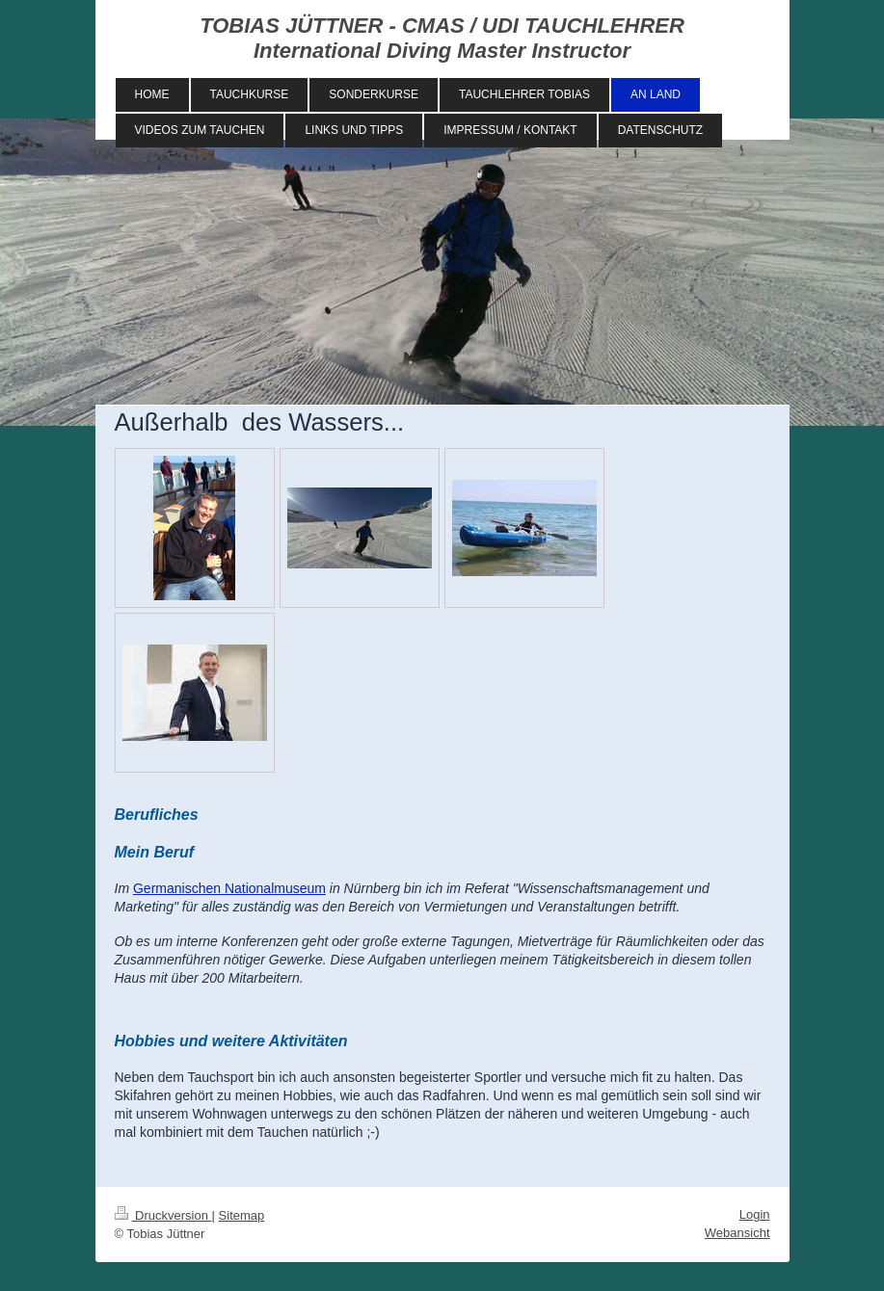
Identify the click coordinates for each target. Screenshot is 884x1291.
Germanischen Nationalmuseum (229, 888)
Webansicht (737, 1232)
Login (754, 1214)
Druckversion (163, 1215)
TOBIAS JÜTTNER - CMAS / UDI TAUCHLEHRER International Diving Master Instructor (442, 38)
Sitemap (242, 1215)
